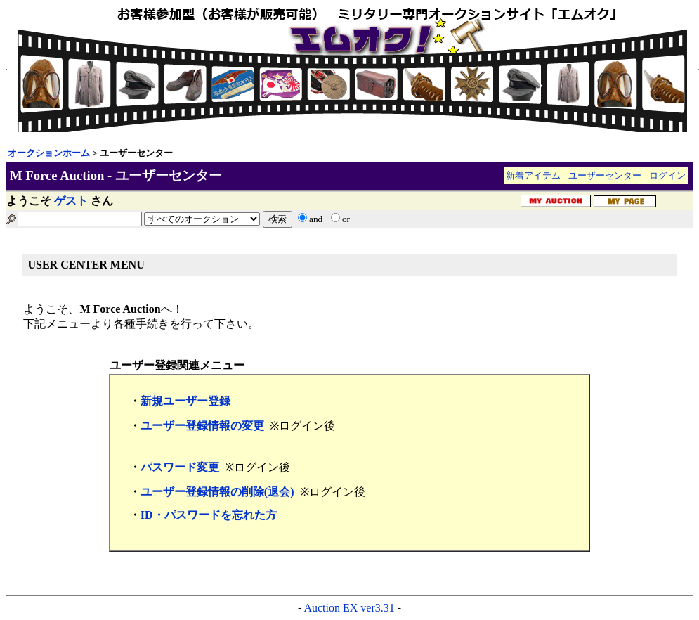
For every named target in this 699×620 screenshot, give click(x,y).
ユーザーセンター (604, 175)
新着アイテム (533, 175)
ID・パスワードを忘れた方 (209, 515)
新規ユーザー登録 (185, 401)
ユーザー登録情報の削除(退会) (217, 492)
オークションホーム (49, 153)
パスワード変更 (180, 467)
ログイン (667, 175)
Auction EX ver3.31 (348, 608)
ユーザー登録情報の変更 (202, 426)
